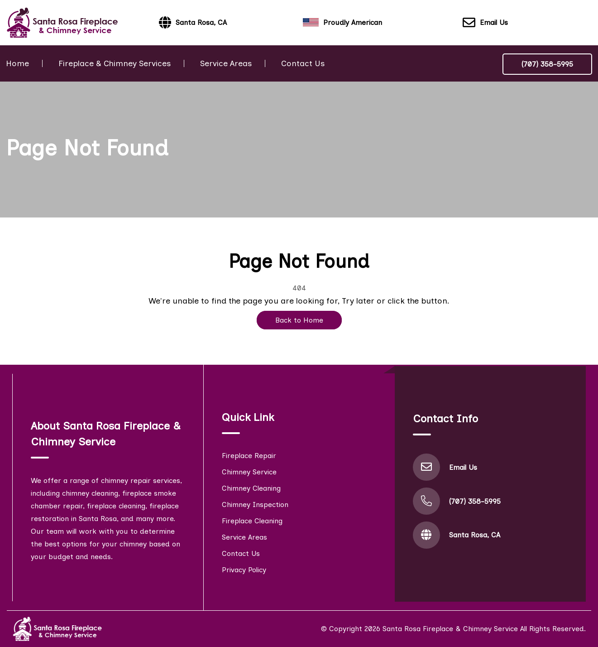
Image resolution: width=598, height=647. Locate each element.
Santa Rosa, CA (474, 535)
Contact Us (303, 63)
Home (17, 63)
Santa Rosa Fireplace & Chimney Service (450, 628)
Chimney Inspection (255, 504)
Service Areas (226, 63)
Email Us (485, 23)
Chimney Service (249, 472)
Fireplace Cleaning (252, 521)
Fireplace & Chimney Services (114, 63)
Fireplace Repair (249, 455)
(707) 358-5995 (547, 64)
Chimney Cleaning (251, 488)
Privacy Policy (244, 569)
